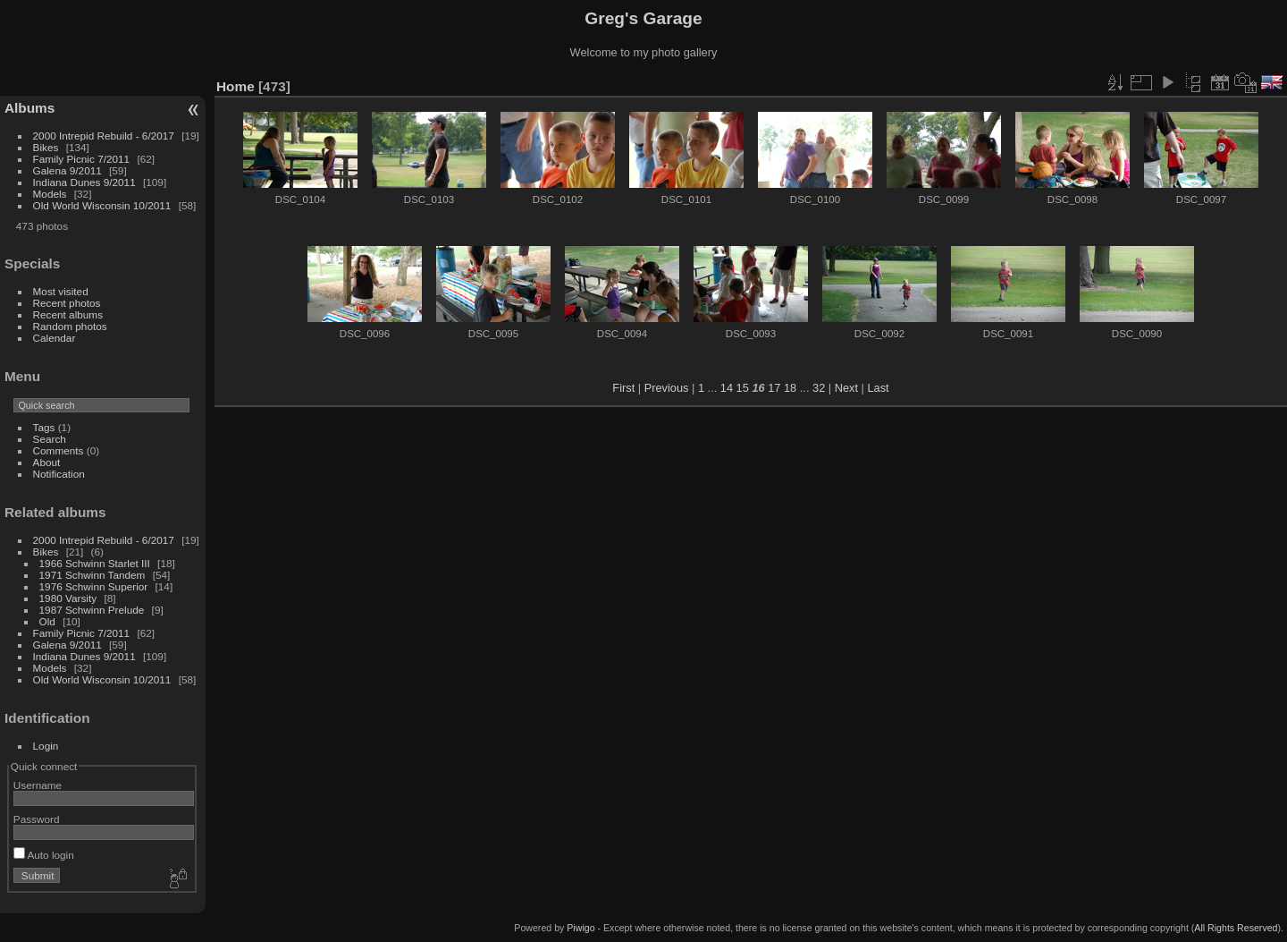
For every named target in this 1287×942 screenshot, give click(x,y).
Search (49, 439)
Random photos (70, 326)
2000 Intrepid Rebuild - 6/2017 (103, 135)
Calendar (54, 338)
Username (37, 785)
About (47, 462)
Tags (44, 427)
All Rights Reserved (1235, 927)
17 (774, 388)
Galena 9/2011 (67, 170)
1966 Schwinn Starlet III (94, 563)
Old (47, 621)
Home (235, 86)
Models (50, 193)
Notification (59, 473)
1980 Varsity (68, 598)
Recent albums (68, 314)
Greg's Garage (643, 18)
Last (877, 388)
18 (790, 388)
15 (742, 388)
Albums (29, 107)
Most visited (60, 291)
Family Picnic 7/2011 (81, 159)
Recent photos (67, 303)
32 (818, 388)
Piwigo (580, 927)
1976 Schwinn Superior (93, 586)
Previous (666, 388)
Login (46, 745)
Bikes (46, 147)
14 (726, 388)
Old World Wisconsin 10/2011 (102, 205)
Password (36, 819)
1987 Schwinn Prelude (92, 609)
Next (846, 388)
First (623, 388)
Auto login (43, 855)
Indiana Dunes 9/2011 (84, 182)
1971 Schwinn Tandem (92, 575)
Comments (58, 450)
